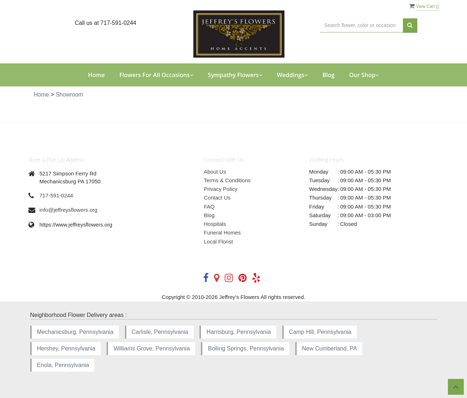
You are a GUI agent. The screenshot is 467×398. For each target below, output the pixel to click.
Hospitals (215, 224)
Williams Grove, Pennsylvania (151, 348)
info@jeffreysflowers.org (69, 210)
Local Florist (218, 241)
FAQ (209, 207)
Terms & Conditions (227, 180)
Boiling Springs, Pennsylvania (246, 348)
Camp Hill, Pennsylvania (320, 332)
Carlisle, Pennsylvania (160, 332)
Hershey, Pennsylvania (66, 348)
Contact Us (217, 197)
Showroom (69, 94)
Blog (328, 75)
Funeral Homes (222, 232)
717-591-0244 (56, 195)
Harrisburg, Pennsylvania (238, 332)
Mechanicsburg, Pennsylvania (75, 332)
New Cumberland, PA (329, 348)
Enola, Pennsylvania (63, 365)
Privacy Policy (220, 189)
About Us (215, 172)
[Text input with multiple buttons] (361, 25)
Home (96, 75)
